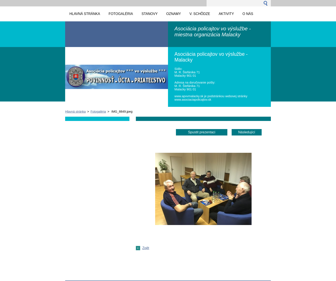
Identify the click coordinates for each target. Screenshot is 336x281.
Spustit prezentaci (201, 132)
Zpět (145, 248)
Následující (246, 132)
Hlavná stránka (75, 111)
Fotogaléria (98, 111)
